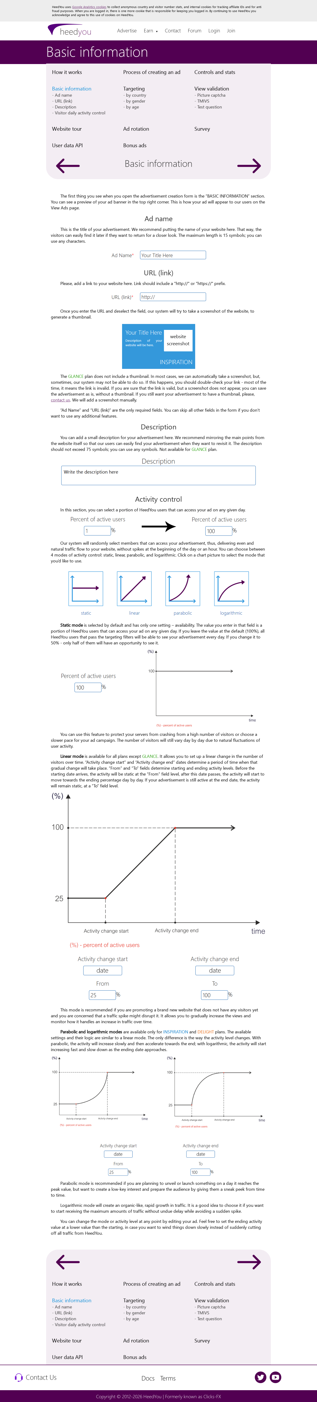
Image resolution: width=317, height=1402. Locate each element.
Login (214, 30)
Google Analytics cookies (89, 7)
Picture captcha (211, 95)
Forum (194, 30)
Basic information (71, 88)
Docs (147, 1377)
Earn (151, 30)
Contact (173, 30)
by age (132, 107)
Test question (209, 107)
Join (231, 30)
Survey (202, 128)
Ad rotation (136, 128)
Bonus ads (134, 145)
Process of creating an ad (152, 71)
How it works (67, 71)
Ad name (63, 95)
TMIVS (203, 101)
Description (65, 107)
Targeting (134, 88)
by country (136, 95)
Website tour (67, 128)
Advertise (127, 30)
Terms (168, 1377)
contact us (60, 400)
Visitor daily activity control (80, 113)
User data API (67, 145)
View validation (211, 88)
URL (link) (63, 101)
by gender (135, 101)
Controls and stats (214, 71)
